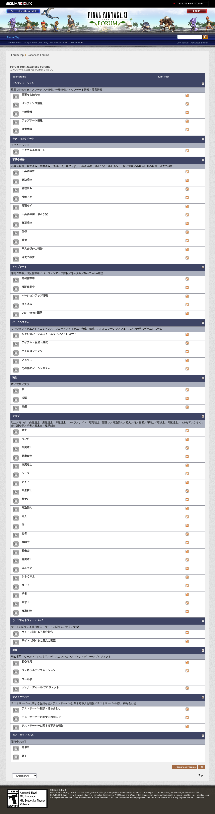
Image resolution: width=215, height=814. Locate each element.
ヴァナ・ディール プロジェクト (92, 656)
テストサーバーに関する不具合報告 (73, 703)
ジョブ (16, 416)
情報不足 (58, 166)
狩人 (128, 422)
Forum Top (13, 37)
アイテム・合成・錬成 (81, 328)
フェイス (126, 328)
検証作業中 (33, 273)
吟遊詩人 (118, 422)
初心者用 (16, 656)
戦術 (14, 377)
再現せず (71, 166)
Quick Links (74, 42)
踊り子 (20, 425)
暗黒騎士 (94, 422)
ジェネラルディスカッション (54, 656)
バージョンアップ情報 (55, 273)
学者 (29, 425)
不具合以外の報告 (146, 166)
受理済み (45, 166)
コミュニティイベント (24, 735)
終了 (24, 741)
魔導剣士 (50, 425)
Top (201, 767)
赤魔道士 (60, 422)
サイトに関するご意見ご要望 (62, 626)
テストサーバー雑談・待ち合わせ (116, 703)
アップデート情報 (78, 89)
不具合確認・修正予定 (92, 166)
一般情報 (60, 89)
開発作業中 (17, 273)
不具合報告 (18, 159)
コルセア (186, 422)
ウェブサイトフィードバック (28, 620)
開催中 (15, 741)
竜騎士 (150, 422)
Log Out (199, 12)
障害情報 (97, 89)
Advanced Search (199, 42)
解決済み (32, 166)
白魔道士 (34, 422)
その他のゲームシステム (148, 328)
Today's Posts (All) (33, 42)
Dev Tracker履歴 (93, 273)
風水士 (38, 425)
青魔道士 (172, 422)
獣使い (106, 422)
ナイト (83, 422)
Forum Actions (57, 42)
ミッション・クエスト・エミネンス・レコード (38, 328)
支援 (26, 384)
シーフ (72, 422)
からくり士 (28, 576)
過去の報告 (166, 166)
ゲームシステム (20, 322)
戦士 (13, 422)
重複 (131, 166)
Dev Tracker (183, 42)
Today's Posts (15, 42)
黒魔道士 (47, 422)
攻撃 (18, 384)
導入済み (76, 273)
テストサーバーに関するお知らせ (30, 703)
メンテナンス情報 (42, 89)
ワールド (29, 656)
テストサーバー (20, 696)
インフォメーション (23, 83)
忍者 (141, 422)
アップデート (19, 266)
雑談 (14, 650)
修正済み (113, 166)
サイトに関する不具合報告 (26, 626)
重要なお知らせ (20, 89)
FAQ (46, 42)
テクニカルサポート (23, 138)
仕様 (123, 166)
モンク (23, 422)
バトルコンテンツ (107, 328)
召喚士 (161, 422)
